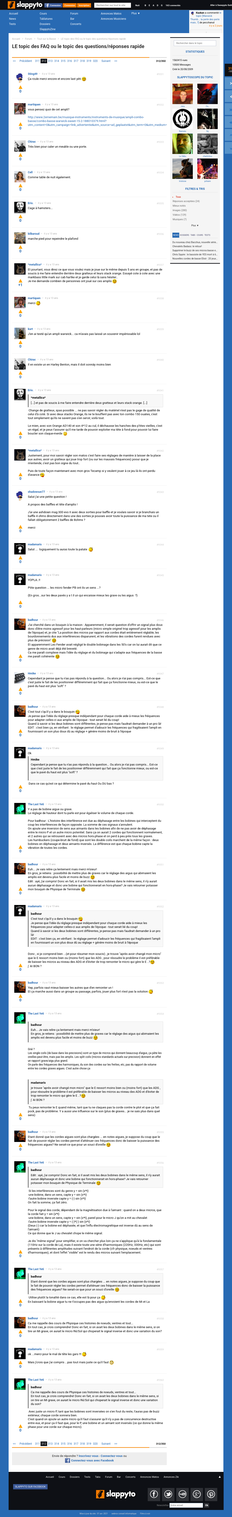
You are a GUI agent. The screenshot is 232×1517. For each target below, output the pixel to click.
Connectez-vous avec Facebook (89, 1460)
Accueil (13, 13)
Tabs (193, 235)
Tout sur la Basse (46, 38)
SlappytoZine (48, 29)
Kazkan (200, 12)
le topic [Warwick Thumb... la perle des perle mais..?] (205, 17)
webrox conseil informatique (123, 1513)
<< (14, 61)
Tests (12, 24)
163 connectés (173, 5)
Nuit (137, 5)
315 (63, 61)
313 (50, 61)
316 (69, 61)
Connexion (55, 5)
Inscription (84, 5)
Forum (74, 13)
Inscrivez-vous (88, 1456)
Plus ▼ (195, 225)
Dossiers (45, 24)
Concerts (75, 24)
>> (115, 61)
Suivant (106, 61)
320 (95, 61)
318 (82, 61)
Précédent (25, 61)
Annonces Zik (171, 1477)
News (12, 18)
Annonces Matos (111, 13)
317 (76, 61)
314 (56, 61)
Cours (43, 13)
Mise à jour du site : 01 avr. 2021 (94, 1513)
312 (43, 61)
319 (89, 61)
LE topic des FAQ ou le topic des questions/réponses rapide (93, 38)
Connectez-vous (112, 1456)
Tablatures (46, 18)
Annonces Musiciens (113, 18)
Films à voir (145, 1513)
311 (37, 61)
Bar (72, 18)
